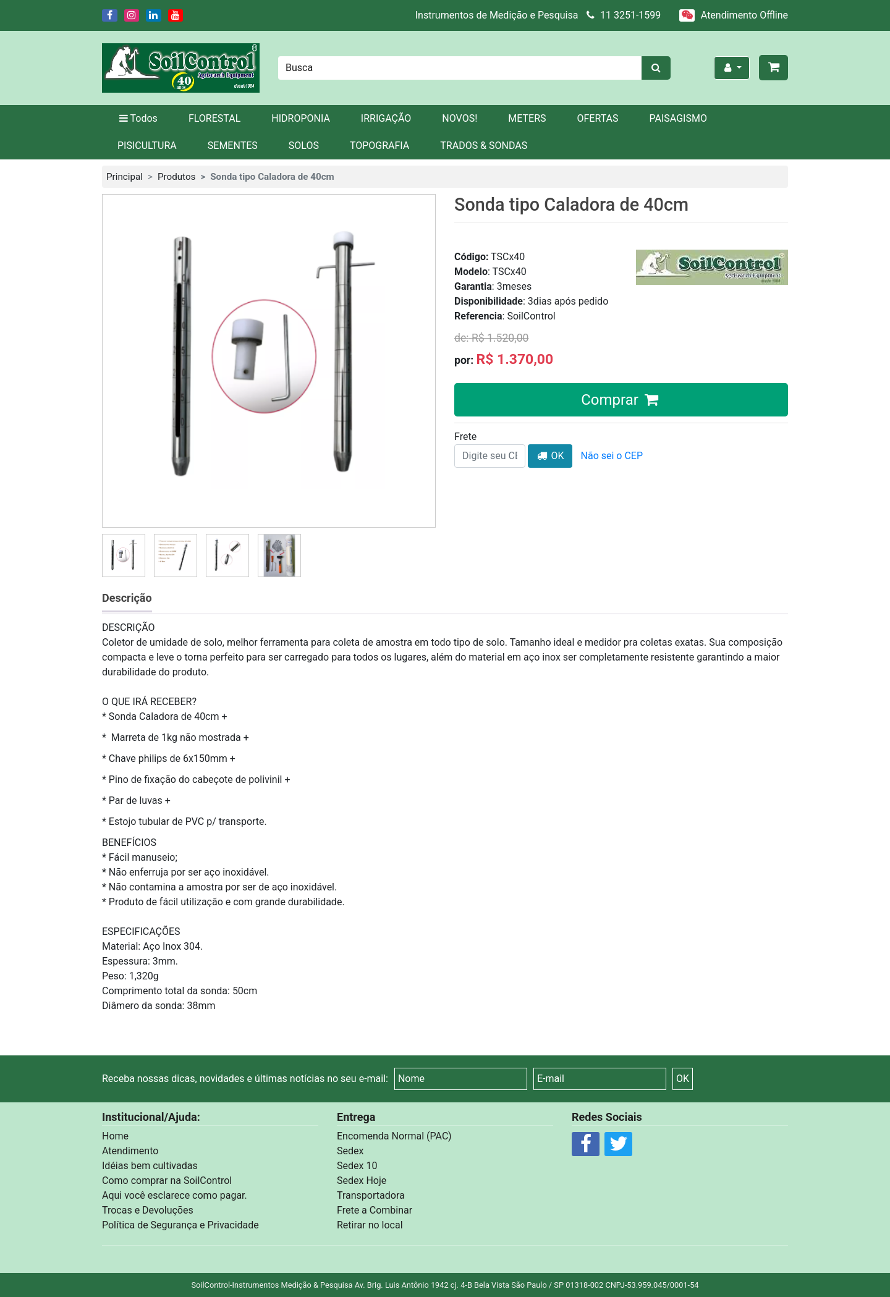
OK (550, 456)
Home (115, 1136)
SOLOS (304, 145)
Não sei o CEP (612, 456)
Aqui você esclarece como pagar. (174, 1195)
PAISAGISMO (678, 118)
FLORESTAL (214, 118)
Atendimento (130, 1151)
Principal (124, 176)
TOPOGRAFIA (379, 145)
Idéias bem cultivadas (150, 1166)
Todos (137, 118)
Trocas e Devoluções (147, 1210)
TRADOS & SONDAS (483, 145)
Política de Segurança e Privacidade (180, 1225)
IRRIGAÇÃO (386, 118)
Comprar (621, 399)
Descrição (127, 597)
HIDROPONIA (300, 118)
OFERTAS (598, 118)
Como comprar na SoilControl (167, 1180)
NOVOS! (459, 118)
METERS (527, 118)
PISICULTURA (147, 145)
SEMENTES (233, 145)
